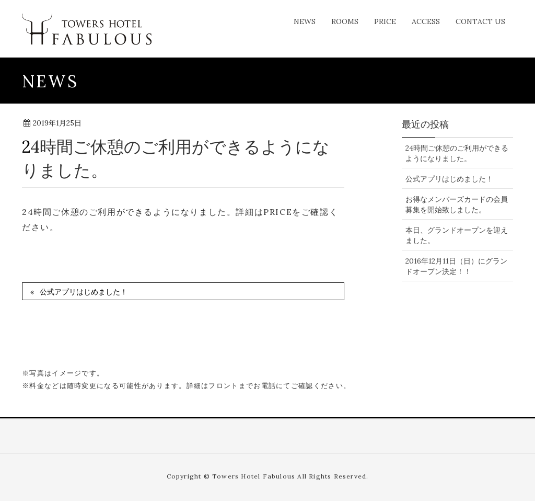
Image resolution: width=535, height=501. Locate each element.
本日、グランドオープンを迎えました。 (456, 235)
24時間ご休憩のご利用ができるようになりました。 (456, 153)
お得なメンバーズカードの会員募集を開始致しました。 (456, 204)
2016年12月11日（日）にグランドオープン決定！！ (456, 266)
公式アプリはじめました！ (83, 292)
